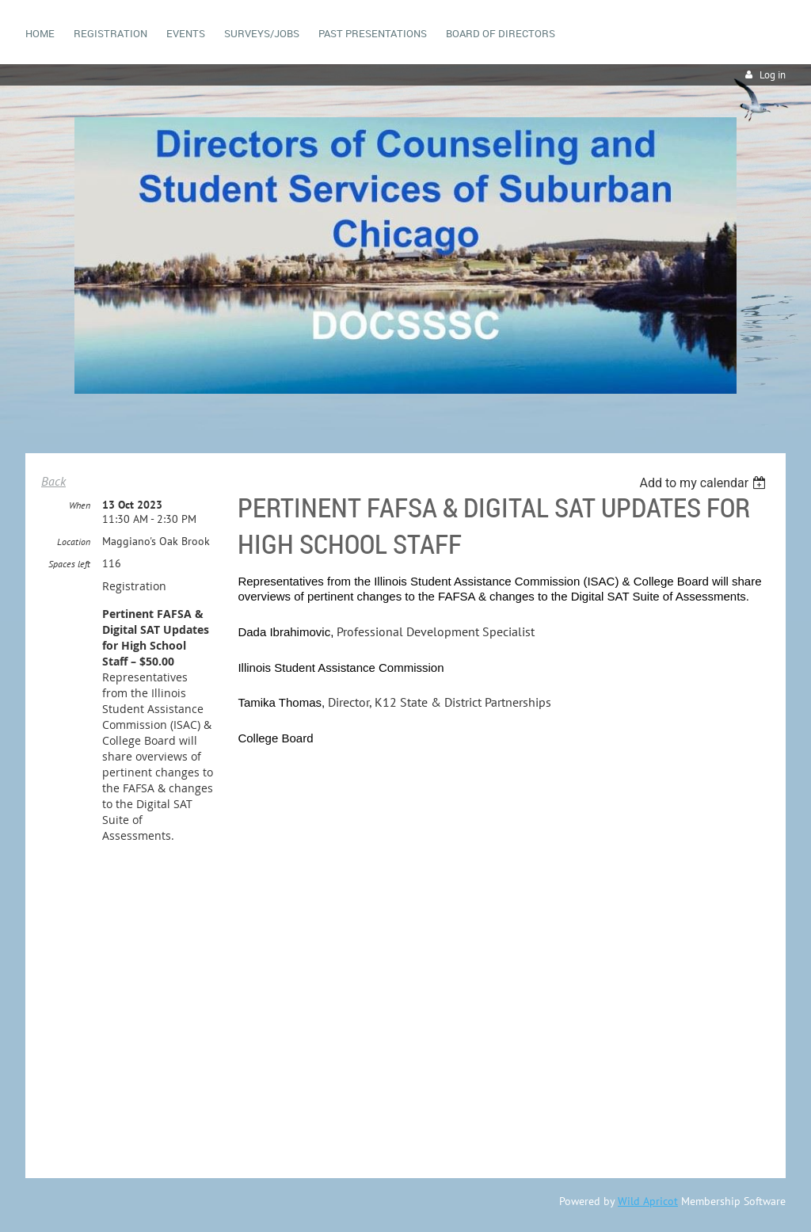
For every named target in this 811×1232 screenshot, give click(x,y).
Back (53, 481)
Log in (773, 75)
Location (73, 541)
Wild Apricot (648, 1201)
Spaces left (69, 564)
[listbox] (704, 483)
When (79, 505)
